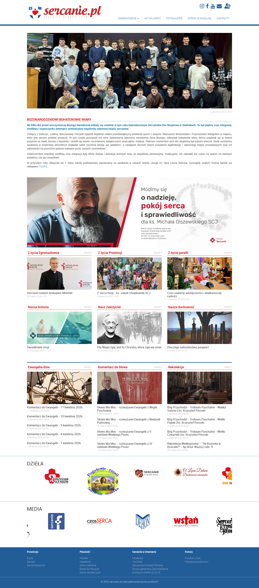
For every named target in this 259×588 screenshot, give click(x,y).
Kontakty (223, 18)
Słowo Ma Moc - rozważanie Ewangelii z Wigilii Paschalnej (127, 409)
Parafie (84, 558)
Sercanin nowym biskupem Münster (50, 293)
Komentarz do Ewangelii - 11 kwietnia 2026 (54, 407)
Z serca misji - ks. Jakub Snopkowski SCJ (124, 293)
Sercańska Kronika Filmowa (147, 565)
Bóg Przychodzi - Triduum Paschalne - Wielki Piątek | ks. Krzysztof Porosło (196, 421)
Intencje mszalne (199, 18)
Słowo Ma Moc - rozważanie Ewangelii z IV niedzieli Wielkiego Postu (124, 445)
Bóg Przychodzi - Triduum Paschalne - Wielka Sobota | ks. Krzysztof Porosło (196, 409)
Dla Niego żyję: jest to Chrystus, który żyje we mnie (129, 347)
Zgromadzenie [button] (128, 18)
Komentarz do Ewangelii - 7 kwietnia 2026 (54, 443)
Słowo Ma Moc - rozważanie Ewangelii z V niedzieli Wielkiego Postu (124, 433)
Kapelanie (85, 561)
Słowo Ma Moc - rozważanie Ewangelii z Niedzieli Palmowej (128, 421)
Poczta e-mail (192, 558)
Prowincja (32, 551)
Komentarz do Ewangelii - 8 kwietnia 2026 (54, 434)
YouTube (137, 561)
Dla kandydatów (36, 565)
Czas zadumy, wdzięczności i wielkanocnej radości (194, 294)
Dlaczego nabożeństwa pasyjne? (188, 347)
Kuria (30, 558)
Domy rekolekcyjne (90, 572)
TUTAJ (43, 166)
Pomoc (189, 551)
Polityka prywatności (196, 561)
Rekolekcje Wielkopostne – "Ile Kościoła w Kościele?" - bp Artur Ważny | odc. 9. (194, 445)
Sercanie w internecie (144, 551)
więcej (88, 252)
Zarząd (31, 561)
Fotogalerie (174, 18)
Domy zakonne (88, 565)
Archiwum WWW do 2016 (146, 572)
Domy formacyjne (89, 569)
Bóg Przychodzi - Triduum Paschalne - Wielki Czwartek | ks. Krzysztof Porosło (196, 433)
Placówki (85, 551)
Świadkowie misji (38, 347)
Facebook (137, 558)
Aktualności (152, 18)
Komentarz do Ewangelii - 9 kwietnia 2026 (54, 425)
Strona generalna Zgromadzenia (150, 569)
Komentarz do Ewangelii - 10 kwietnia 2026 (54, 416)
